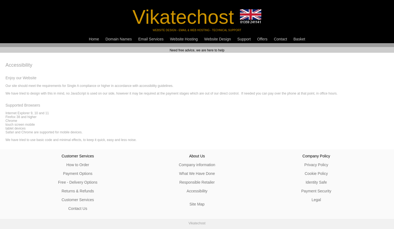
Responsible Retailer (197, 182)
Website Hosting (184, 39)
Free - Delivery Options (77, 182)
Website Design (217, 39)
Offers (262, 39)
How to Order (77, 165)
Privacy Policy (316, 165)
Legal (316, 200)
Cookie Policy (316, 173)
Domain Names (118, 39)
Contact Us (77, 208)
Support (244, 39)
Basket (299, 39)
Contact (280, 39)
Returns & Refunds (78, 191)
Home (94, 39)
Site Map (196, 204)
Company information (197, 165)
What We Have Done (197, 173)
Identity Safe (316, 182)
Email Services (151, 39)
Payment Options (77, 173)
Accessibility (197, 191)
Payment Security (316, 191)
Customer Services (78, 200)
